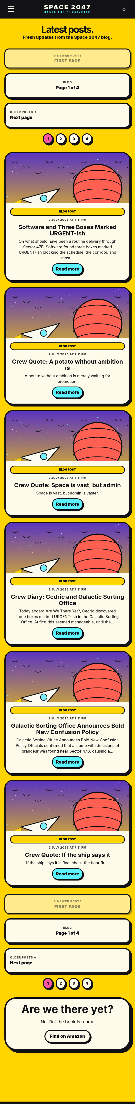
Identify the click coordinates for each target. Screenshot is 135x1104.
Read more (67, 268)
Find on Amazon (67, 1036)
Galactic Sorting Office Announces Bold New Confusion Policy (67, 729)
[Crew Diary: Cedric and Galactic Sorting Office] (67, 548)
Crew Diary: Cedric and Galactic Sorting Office (67, 600)
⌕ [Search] (124, 8)
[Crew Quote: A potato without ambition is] (67, 313)
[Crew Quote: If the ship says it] (67, 806)
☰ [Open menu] (11, 8)
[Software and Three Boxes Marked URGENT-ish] (67, 178)
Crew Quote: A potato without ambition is (67, 364)
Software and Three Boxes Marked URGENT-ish (67, 230)
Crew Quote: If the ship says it (67, 855)
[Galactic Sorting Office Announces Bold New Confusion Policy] (67, 677)
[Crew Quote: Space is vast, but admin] (67, 436)
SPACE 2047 (67, 8)
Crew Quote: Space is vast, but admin (67, 485)
